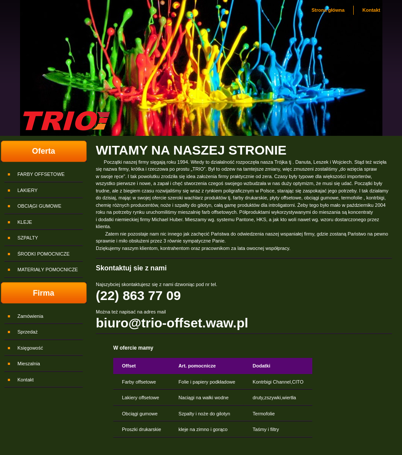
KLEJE (24, 222)
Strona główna (328, 10)
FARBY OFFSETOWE (40, 174)
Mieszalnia (28, 363)
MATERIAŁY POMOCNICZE (47, 269)
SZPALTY (27, 237)
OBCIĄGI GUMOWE (39, 206)
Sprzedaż (27, 331)
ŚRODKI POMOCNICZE (43, 253)
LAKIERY (27, 190)
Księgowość (30, 348)
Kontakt (371, 10)
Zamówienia (30, 316)
